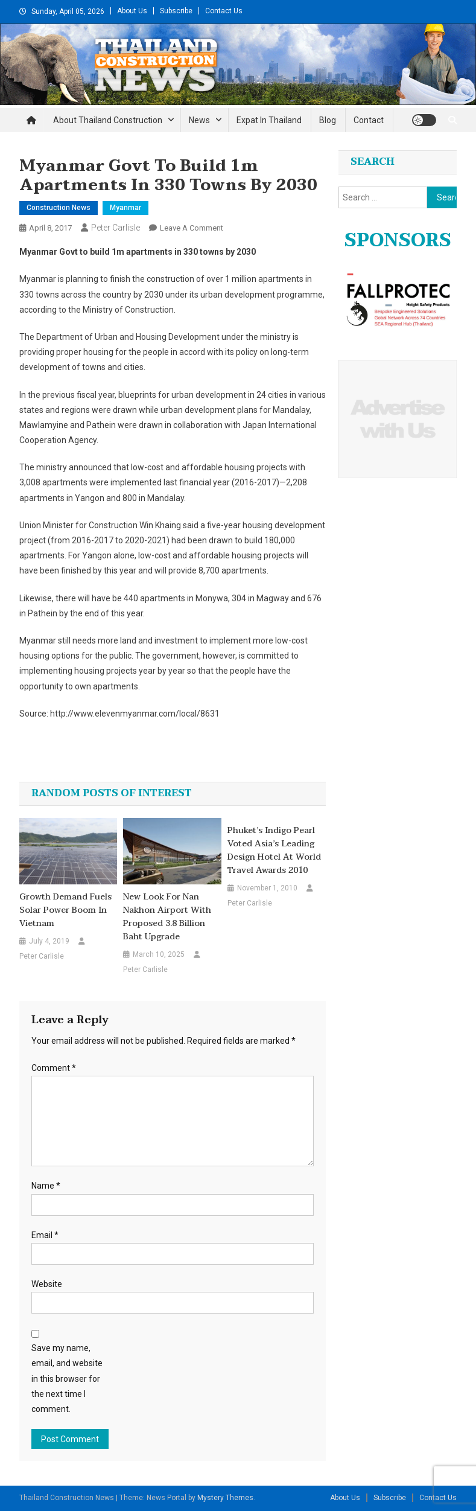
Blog (327, 120)
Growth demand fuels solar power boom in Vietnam (65, 910)
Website (46, 1284)
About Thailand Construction (107, 120)
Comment (53, 1068)
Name (45, 1185)
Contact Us (224, 11)
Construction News (58, 207)
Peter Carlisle (115, 227)
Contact (369, 120)
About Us (132, 11)
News (199, 120)
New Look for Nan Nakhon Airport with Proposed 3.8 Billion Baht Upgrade (167, 917)
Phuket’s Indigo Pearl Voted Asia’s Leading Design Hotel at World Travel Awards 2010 (274, 850)
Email (45, 1235)
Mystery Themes (225, 1497)
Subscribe (176, 11)
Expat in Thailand (269, 120)
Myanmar (125, 207)
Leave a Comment (191, 227)
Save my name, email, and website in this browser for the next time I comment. (67, 1378)
